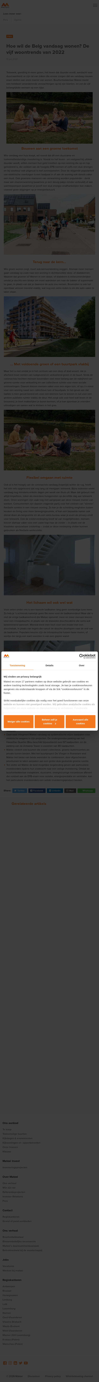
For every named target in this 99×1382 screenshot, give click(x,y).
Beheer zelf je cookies (49, 721)
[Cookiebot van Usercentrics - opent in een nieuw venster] (81, 656)
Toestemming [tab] (17, 665)
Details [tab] (50, 665)
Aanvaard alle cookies (80, 721)
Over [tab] (81, 665)
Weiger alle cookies (19, 721)
